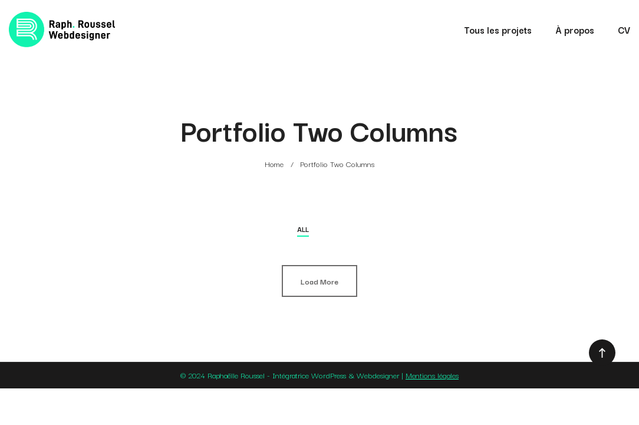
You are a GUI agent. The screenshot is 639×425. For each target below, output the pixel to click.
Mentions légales (432, 375)
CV (624, 29)
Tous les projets (498, 29)
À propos (574, 29)
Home (274, 163)
